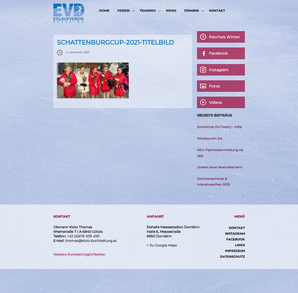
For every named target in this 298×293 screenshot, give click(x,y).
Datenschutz (232, 256)
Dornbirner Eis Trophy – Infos (219, 127)
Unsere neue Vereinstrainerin (219, 167)
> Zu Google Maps (162, 245)
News (171, 10)
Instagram (235, 233)
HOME (104, 10)
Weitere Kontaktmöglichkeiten (79, 254)
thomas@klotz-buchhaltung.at (91, 241)
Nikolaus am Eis (209, 138)
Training (148, 10)
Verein (123, 10)
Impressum (235, 251)
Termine (191, 10)
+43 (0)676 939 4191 (83, 236)
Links (240, 245)
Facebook (235, 239)
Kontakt (217, 10)
